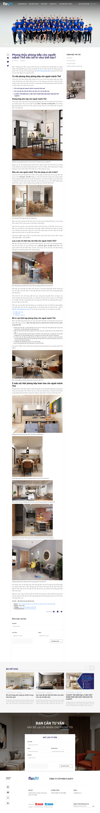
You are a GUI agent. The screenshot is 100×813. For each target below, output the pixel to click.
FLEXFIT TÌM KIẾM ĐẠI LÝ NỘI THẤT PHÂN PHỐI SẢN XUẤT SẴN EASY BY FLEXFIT (79, 697)
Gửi (93, 806)
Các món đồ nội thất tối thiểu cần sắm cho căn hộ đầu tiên (31, 91)
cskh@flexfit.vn (78, 793)
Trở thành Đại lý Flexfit (65, 3)
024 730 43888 (62, 793)
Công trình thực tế (34, 3)
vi (93, 3)
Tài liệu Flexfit (71, 63)
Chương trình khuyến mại (74, 66)
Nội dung (29, 755)
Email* (39, 632)
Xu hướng (69, 58)
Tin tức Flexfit (71, 60)
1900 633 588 (54, 793)
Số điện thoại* (54, 748)
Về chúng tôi (53, 3)
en (96, 3)
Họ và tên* (14, 632)
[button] (92, 668)
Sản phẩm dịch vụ (22, 3)
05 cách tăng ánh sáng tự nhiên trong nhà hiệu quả (29, 88)
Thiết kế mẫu (44, 3)
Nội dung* (14, 623)
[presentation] (22, 641)
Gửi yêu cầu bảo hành (84, 3)
